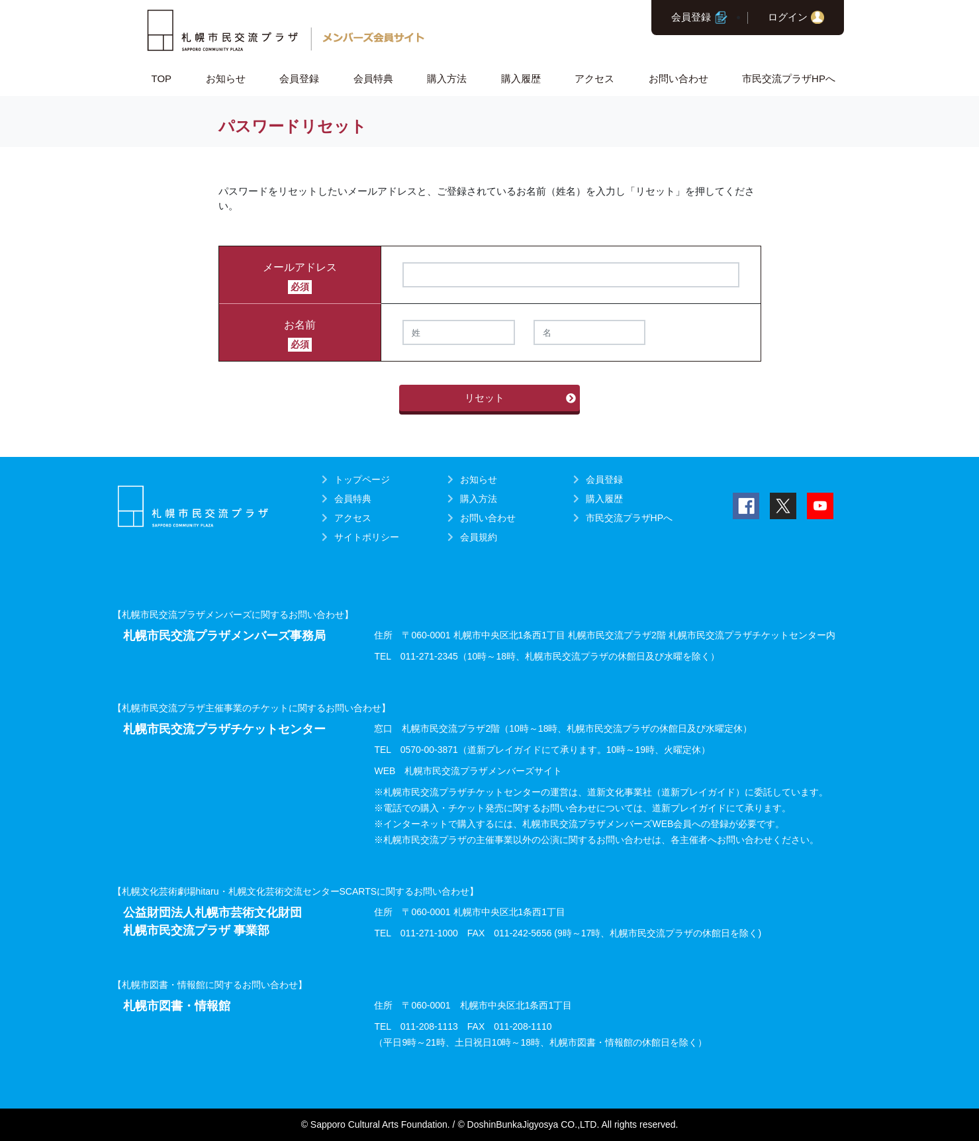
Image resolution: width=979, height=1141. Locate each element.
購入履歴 (521, 78)
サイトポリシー (366, 537)
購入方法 (447, 78)
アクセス (594, 78)
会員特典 (373, 78)
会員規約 (478, 537)
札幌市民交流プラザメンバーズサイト (483, 771)
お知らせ (226, 78)
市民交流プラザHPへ (788, 78)
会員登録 (691, 17)
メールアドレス (300, 267)
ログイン (788, 17)
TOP (162, 78)
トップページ (362, 479)
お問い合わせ (678, 78)
